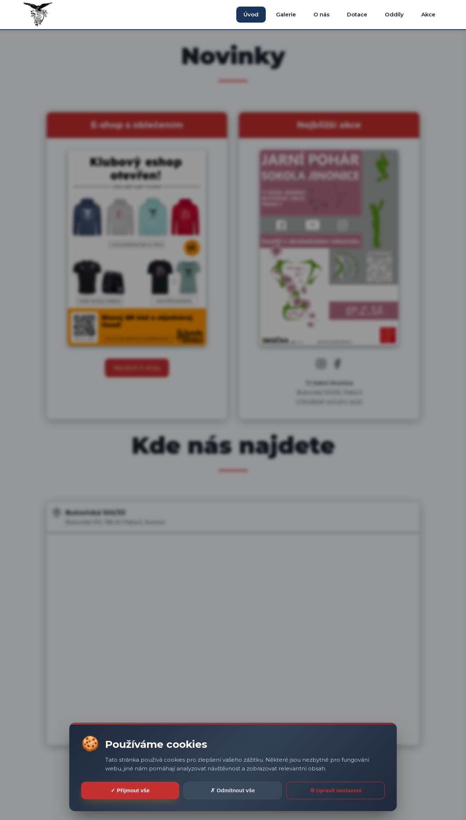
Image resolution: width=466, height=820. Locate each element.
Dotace (357, 14)
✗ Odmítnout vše (232, 790)
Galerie (286, 14)
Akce (428, 14)
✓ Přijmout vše (130, 790)
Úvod (251, 14)
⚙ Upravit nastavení (336, 790)
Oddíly (394, 14)
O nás (321, 14)
